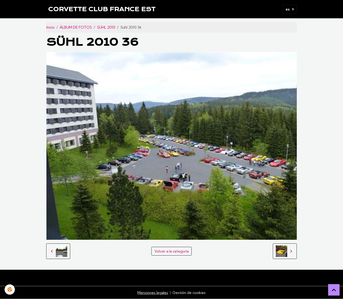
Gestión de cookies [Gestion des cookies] (189, 292)
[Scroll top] (334, 290)
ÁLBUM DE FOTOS (76, 27)
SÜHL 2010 (106, 27)
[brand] (101, 9)
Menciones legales (152, 292)
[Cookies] (10, 289)
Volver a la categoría (171, 251)
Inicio (50, 27)
